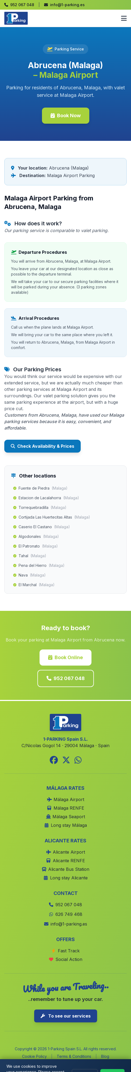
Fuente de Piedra (40, 488)
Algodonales (36, 536)
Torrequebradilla (39, 507)
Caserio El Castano (41, 527)
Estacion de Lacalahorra (46, 498)
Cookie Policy (34, 1056)
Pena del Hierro (39, 565)
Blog (105, 1056)
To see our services (66, 1016)
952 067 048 (66, 678)
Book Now (66, 115)
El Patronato (35, 546)
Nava (29, 575)
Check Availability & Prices (42, 446)
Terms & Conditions (74, 1056)
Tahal (29, 556)
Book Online (65, 657)
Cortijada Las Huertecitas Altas (51, 517)
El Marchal (34, 585)
